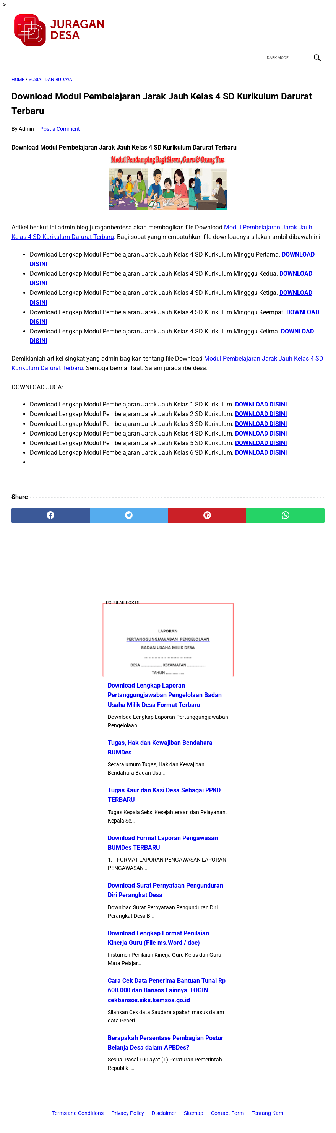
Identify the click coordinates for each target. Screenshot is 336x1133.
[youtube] (298, 30)
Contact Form (227, 1113)
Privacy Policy (127, 1113)
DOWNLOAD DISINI (261, 404)
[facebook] (262, 30)
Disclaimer (164, 1113)
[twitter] (280, 30)
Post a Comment (60, 129)
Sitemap (193, 1113)
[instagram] (316, 30)
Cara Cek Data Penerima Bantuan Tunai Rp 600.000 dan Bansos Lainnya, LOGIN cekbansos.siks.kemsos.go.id (167, 990)
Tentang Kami (268, 1113)
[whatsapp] (285, 515)
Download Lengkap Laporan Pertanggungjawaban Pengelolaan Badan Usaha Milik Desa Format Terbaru (165, 695)
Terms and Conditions (78, 1113)
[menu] (16, 57)
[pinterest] (207, 515)
